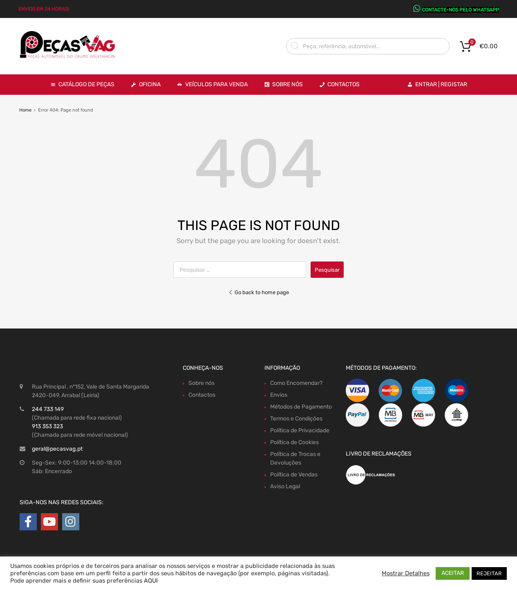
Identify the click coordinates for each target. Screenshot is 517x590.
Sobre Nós (287, 84)
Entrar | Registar (441, 84)
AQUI (151, 580)
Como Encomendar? (296, 383)
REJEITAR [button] (489, 573)
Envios (278, 394)
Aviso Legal (285, 486)
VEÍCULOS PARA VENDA (216, 84)
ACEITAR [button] (452, 573)
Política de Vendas (294, 474)
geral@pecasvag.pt (57, 448)
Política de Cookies (294, 442)
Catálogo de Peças (86, 84)
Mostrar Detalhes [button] (406, 573)
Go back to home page (258, 292)
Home (25, 110)
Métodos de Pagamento (301, 406)
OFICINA (150, 84)
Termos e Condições (296, 418)
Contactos (343, 84)
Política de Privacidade (299, 430)
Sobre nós (201, 383)
